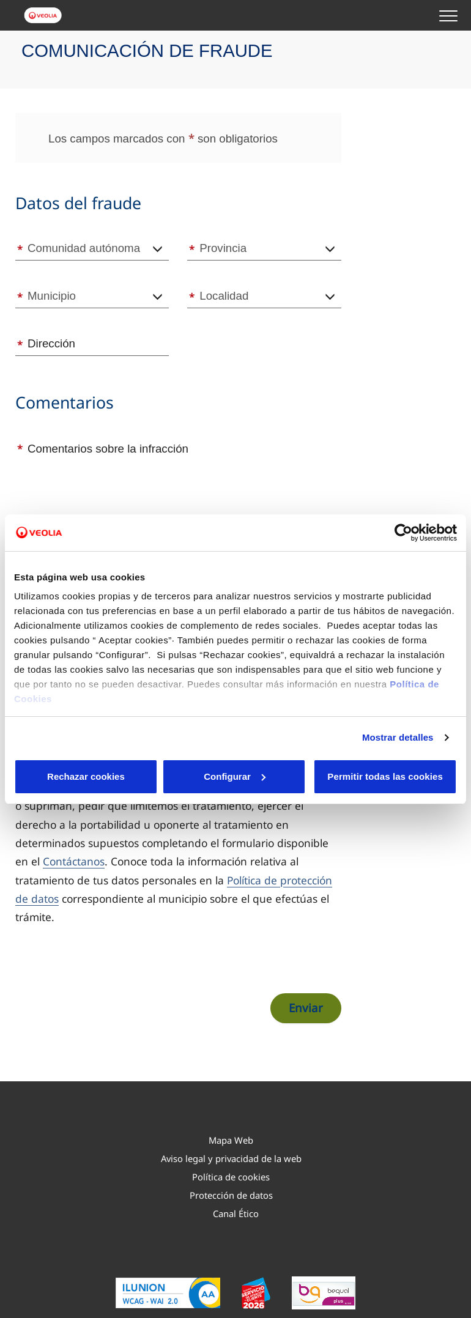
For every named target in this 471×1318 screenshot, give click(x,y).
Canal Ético (236, 1213)
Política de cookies (231, 1177)
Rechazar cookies (60, 776)
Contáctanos (74, 861)
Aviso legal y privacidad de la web (231, 1158)
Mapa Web (231, 1140)
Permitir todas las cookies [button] (384, 776)
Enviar (306, 1007)
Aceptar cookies (256, 776)
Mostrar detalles (398, 730)
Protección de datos (231, 1195)
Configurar (159, 776)
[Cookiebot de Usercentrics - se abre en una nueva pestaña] (403, 525)
